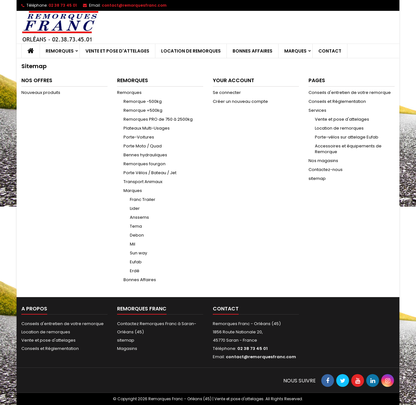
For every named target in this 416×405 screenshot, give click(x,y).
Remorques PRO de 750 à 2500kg (158, 119)
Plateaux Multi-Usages (146, 128)
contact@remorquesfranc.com (134, 5)
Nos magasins (323, 161)
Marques (295, 51)
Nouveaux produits (40, 92)
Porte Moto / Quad (142, 146)
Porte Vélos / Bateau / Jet (149, 173)
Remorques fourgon (144, 164)
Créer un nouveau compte (240, 101)
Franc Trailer (142, 199)
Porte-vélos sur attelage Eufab (346, 137)
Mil (132, 244)
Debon (137, 235)
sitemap (317, 178)
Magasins (127, 348)
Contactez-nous (325, 170)
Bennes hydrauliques (145, 155)
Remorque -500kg (142, 101)
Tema (136, 226)
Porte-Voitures (138, 137)
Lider (135, 208)
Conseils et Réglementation (337, 101)
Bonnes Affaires (252, 51)
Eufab (136, 262)
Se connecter (227, 92)
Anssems (139, 217)
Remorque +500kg (142, 110)
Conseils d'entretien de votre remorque (349, 92)
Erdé (134, 271)
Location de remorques (191, 51)
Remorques (60, 51)
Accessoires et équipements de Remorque (348, 149)
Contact (329, 51)
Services (317, 110)
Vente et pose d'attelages (117, 51)
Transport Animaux (142, 182)
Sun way (138, 253)
